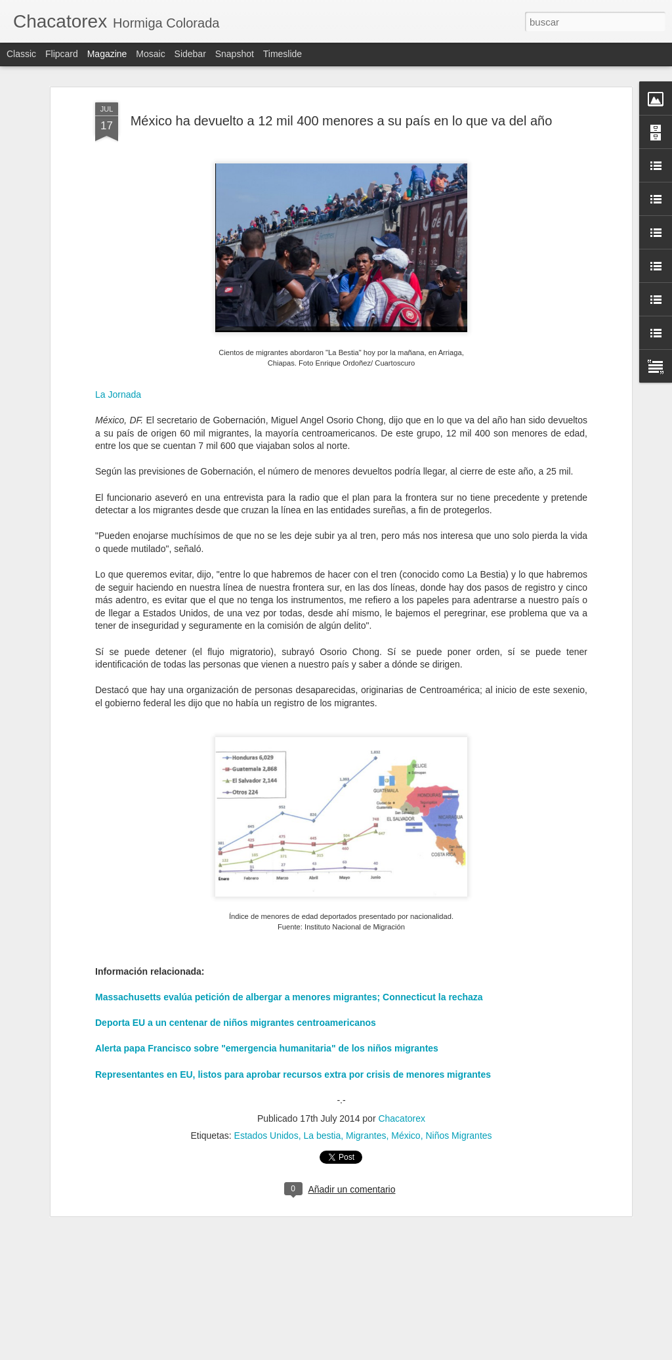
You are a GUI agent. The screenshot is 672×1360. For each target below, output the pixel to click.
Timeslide (282, 54)
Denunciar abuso (431, 1353)
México (405, 1118)
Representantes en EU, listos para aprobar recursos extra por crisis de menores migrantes (293, 1056)
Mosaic (150, 54)
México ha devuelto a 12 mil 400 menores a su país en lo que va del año (342, 102)
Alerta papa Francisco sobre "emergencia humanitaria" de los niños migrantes (266, 1030)
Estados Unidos (266, 1118)
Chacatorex (401, 1100)
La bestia (322, 1118)
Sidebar (190, 54)
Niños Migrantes (458, 1118)
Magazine (107, 54)
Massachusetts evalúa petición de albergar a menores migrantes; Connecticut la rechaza (289, 978)
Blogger (387, 1353)
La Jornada (118, 376)
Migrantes (366, 1118)
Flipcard (61, 54)
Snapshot (234, 54)
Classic (21, 54)
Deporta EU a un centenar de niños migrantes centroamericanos (235, 1004)
